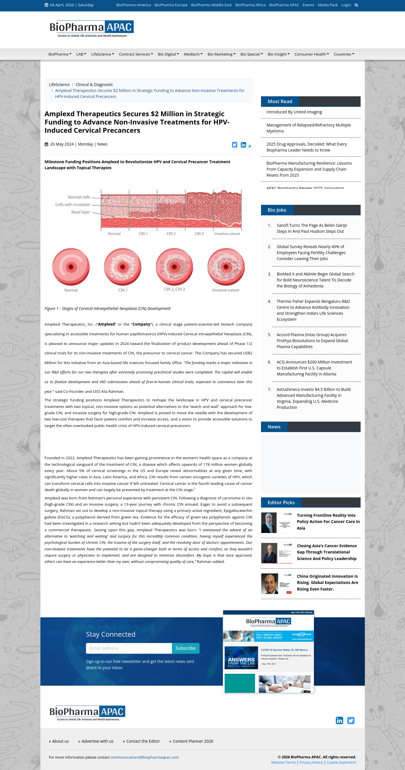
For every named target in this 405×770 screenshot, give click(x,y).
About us (59, 741)
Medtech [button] (192, 54)
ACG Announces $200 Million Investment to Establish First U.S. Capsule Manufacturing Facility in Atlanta (314, 368)
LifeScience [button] (101, 54)
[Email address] (129, 648)
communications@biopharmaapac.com (144, 757)
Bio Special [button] (250, 54)
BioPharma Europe (171, 4)
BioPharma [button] (59, 54)
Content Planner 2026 (191, 741)
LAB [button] (79, 54)
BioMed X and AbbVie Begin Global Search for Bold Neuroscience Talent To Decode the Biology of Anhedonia (316, 280)
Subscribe (186, 648)
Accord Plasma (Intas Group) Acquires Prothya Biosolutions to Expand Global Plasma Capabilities (312, 340)
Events (308, 4)
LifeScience (59, 84)
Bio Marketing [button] (219, 54)
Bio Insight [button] (277, 54)
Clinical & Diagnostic (94, 84)
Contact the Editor (141, 741)
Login (346, 4)
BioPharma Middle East (211, 4)
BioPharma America (133, 4)
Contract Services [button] (134, 54)
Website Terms (283, 762)
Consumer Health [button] (310, 54)
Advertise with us (96, 741)
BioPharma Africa (250, 4)
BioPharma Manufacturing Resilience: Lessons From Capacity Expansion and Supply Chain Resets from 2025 (309, 170)
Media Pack (328, 4)
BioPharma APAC (284, 4)
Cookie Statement (341, 762)
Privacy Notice (311, 762)
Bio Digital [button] (167, 54)
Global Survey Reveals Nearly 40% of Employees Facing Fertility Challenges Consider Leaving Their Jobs (311, 252)
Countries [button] (342, 54)
